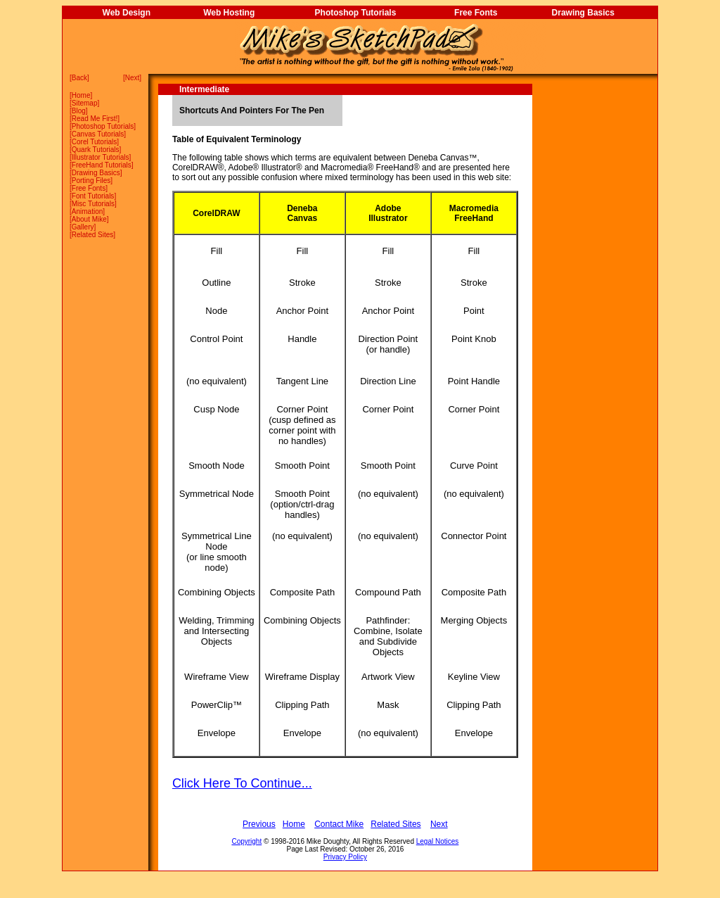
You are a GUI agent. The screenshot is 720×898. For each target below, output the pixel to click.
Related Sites (92, 235)
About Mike (89, 219)
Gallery (83, 227)
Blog (79, 111)
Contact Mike (339, 824)
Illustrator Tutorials (100, 157)
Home (81, 95)
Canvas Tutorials (98, 134)
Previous (259, 824)
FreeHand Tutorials (101, 165)
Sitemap (85, 103)
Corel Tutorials (94, 142)
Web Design (126, 13)
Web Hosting (229, 13)
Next (132, 78)
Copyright (246, 841)
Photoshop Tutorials (356, 13)
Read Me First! (95, 118)
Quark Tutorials (96, 149)
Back (79, 78)
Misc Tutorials (93, 204)
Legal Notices (437, 841)
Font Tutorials (93, 196)
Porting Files (91, 180)
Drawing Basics (583, 13)
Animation (87, 211)
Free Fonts (475, 13)
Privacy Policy (345, 857)
